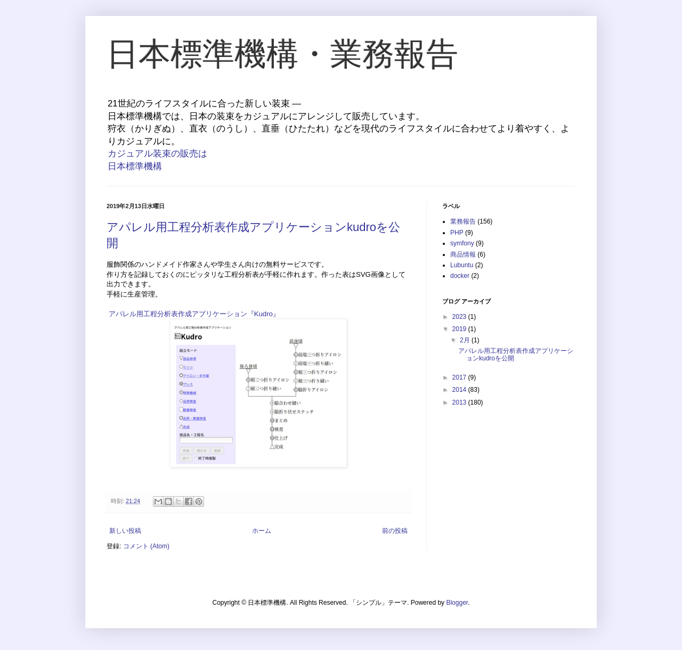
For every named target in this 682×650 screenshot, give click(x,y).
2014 (460, 389)
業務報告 (463, 221)
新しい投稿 (125, 530)
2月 (466, 340)
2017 (460, 377)
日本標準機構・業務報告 (282, 54)
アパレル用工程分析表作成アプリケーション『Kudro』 (194, 314)
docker (459, 275)
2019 (460, 329)
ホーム (261, 530)
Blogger (457, 602)
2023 (460, 316)
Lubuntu (461, 265)
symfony (462, 243)
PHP (457, 232)
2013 (460, 402)
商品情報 (463, 254)
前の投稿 (395, 530)
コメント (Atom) (146, 546)
